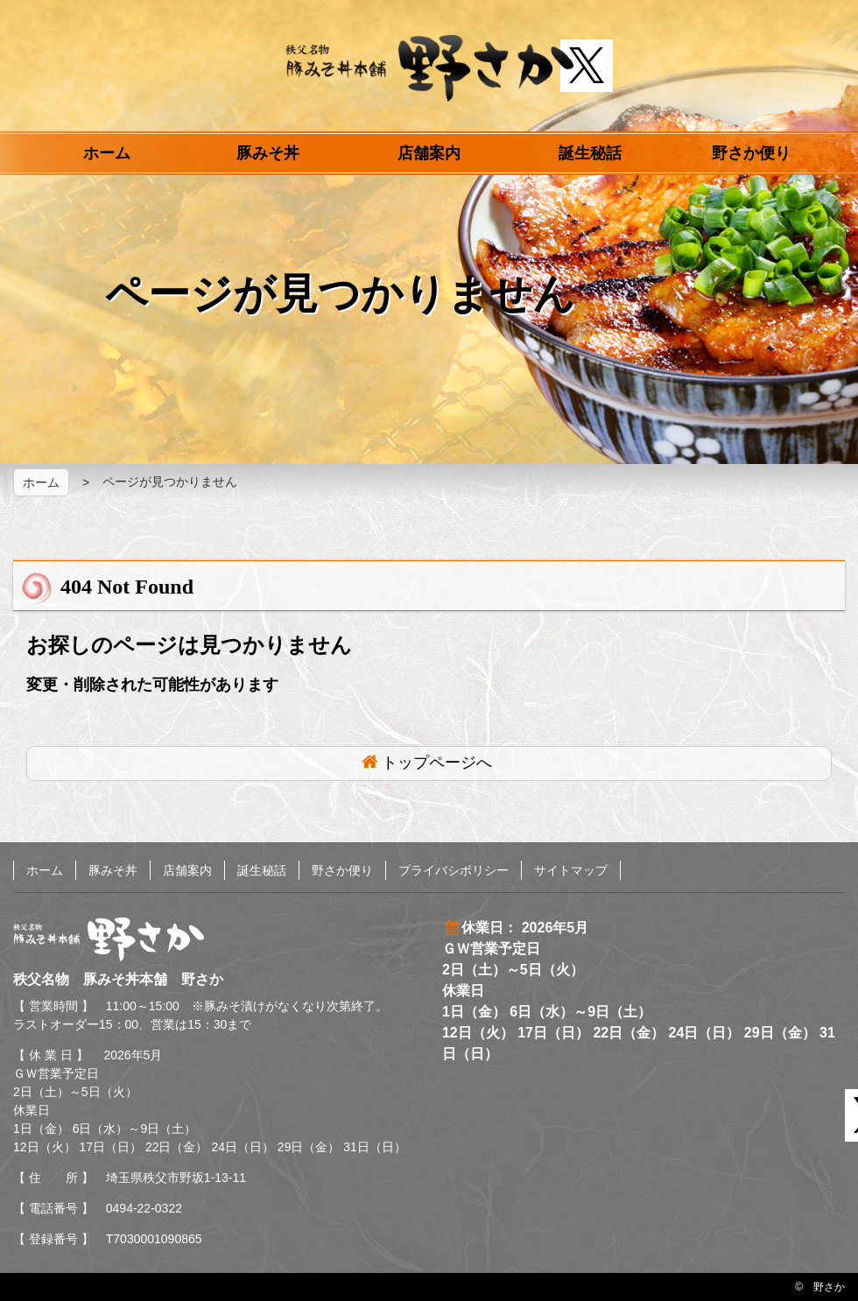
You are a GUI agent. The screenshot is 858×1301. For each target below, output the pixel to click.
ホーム (106, 153)
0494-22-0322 (144, 1208)
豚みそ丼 (267, 153)
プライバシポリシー (453, 870)
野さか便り (751, 153)
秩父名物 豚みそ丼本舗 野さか (429, 68)
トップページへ (437, 762)
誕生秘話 (590, 153)
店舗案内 (429, 153)
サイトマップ (571, 870)
